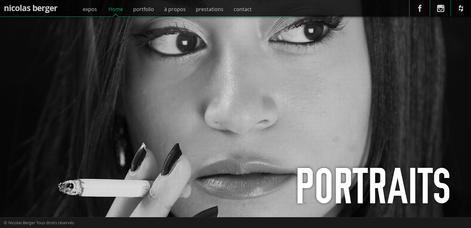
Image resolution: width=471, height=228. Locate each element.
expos (90, 9)
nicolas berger (30, 8)
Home (115, 9)
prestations (209, 9)
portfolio (143, 9)
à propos (175, 9)
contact (243, 9)
